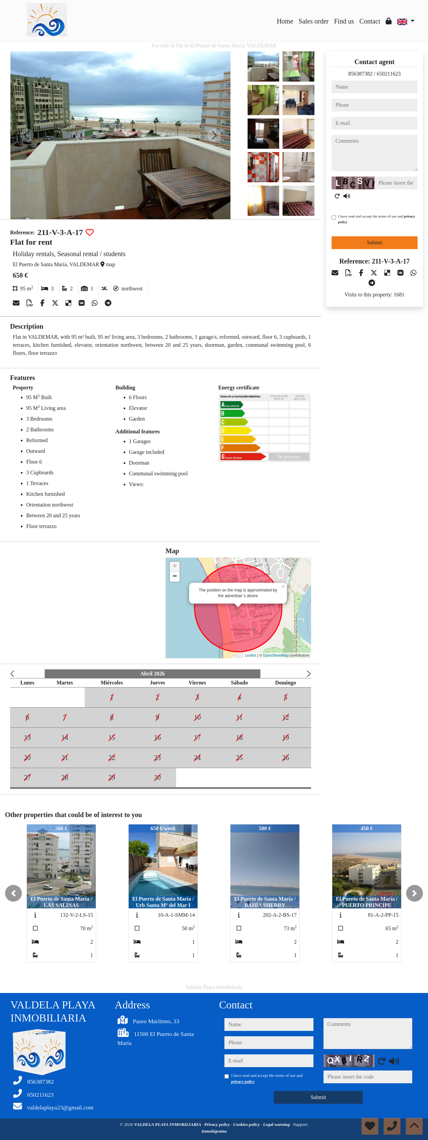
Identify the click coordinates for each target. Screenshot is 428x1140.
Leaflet (250, 655)
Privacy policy (217, 1124)
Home (285, 21)
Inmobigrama (214, 1131)
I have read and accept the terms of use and (376, 219)
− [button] (175, 577)
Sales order (314, 21)
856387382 (360, 74)
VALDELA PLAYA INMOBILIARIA (168, 1124)
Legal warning (277, 1124)
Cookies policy (247, 1124)
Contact (369, 21)
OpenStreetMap (276, 655)
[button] (13, 893)
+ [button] (175, 567)
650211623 (388, 74)
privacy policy (243, 1081)
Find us (344, 21)
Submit (374, 242)
